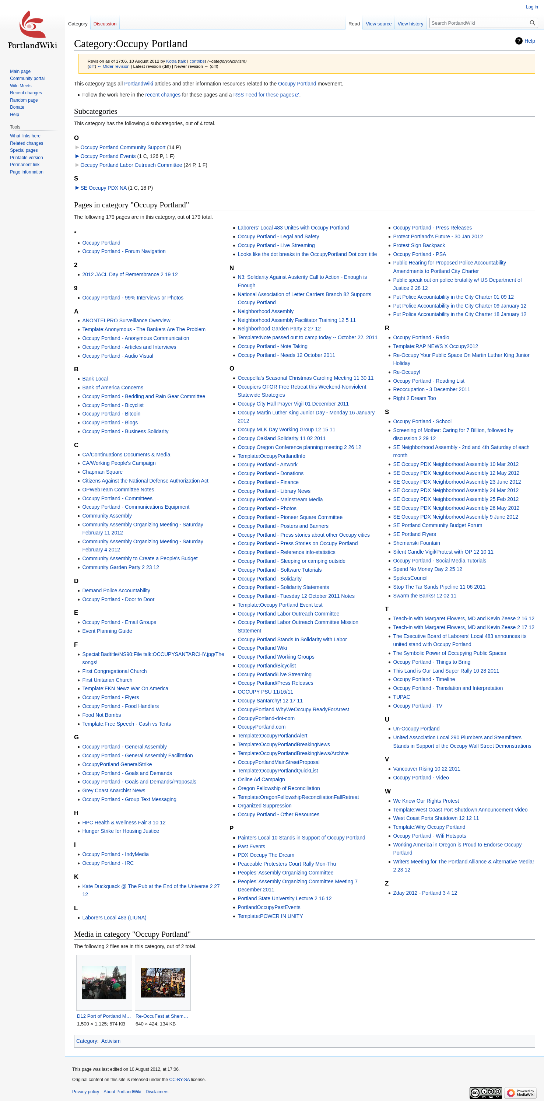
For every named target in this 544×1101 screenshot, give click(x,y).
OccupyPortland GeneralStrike (117, 764)
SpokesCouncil (410, 578)
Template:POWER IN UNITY (270, 916)
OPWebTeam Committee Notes (118, 489)
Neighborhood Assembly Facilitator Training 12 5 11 (297, 320)
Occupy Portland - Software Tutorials (280, 570)
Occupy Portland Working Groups (276, 657)
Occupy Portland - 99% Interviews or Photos (132, 298)
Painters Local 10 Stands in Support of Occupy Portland (301, 838)
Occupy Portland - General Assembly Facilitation (137, 755)
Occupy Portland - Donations (270, 473)
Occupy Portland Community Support (122, 147)
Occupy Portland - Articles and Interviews (129, 347)
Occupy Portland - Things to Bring (431, 662)
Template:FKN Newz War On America (125, 688)
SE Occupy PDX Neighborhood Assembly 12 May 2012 (456, 473)
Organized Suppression (264, 806)
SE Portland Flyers (414, 534)
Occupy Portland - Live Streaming (276, 245)
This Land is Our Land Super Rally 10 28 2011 (446, 671)
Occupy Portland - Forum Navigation (123, 251)
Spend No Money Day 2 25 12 (427, 569)
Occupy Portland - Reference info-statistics (286, 552)
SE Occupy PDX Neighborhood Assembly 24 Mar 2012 (456, 490)
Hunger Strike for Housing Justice (120, 831)
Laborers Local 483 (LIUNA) (114, 918)
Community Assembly (107, 516)
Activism (110, 1041)
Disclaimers (156, 1091)
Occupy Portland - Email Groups (119, 622)
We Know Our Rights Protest (426, 801)
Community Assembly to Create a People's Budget (139, 558)
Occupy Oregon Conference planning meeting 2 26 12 (299, 447)
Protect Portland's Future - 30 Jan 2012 (438, 236)
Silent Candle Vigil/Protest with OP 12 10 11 (443, 552)
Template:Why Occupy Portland (429, 827)
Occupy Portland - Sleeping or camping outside (291, 561)
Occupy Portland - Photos (267, 508)
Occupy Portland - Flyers (110, 697)
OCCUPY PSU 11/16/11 (265, 692)
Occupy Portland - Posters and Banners (283, 526)
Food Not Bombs (101, 715)
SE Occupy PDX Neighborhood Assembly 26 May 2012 (456, 508)
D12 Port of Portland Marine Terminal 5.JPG (104, 1016)
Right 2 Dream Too (414, 398)
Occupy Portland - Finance (268, 482)
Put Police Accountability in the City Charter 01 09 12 (453, 297)
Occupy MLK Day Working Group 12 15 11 (286, 429)
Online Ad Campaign (261, 779)
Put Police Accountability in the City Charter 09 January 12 (459, 306)
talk (182, 61)
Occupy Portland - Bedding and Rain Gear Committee (143, 396)
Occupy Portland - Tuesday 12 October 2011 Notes (296, 596)
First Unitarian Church (107, 680)
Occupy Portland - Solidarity (270, 579)
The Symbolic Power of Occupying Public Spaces (449, 653)
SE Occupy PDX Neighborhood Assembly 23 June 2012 (457, 482)
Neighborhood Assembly (266, 311)
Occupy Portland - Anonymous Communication (135, 338)
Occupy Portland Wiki (262, 648)
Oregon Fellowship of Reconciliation (279, 788)
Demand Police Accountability (116, 590)
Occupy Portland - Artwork (268, 464)
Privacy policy (85, 1091)
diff (92, 66)
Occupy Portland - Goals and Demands (127, 773)
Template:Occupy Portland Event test (280, 605)
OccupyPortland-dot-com (266, 718)
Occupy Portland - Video (421, 778)
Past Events (251, 846)
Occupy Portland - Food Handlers (120, 706)
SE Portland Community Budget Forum (437, 525)
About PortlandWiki (122, 1091)
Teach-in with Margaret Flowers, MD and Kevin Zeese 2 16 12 (463, 618)
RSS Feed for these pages (264, 95)
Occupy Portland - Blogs (110, 422)
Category (86, 1041)
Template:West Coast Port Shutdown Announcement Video (460, 810)
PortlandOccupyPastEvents (269, 907)
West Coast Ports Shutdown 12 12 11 (436, 818)
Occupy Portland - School (422, 421)
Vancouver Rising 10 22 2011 (426, 769)
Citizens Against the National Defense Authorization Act (145, 481)
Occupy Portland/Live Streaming (275, 674)
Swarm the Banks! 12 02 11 (424, 596)
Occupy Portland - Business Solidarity (125, 431)
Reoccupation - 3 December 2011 (431, 389)
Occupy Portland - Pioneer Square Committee (290, 517)
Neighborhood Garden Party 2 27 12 (279, 329)
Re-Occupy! (406, 372)
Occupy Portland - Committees (117, 498)
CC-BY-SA (179, 1079)
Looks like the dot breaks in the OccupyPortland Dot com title (307, 254)
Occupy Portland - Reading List (428, 381)
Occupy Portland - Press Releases (432, 228)
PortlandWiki (138, 84)
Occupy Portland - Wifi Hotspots (429, 836)
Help (529, 41)
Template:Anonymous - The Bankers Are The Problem (144, 329)
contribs (197, 61)
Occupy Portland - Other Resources (278, 814)
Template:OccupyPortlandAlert (272, 736)
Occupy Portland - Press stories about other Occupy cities (304, 535)
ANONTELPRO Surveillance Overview (126, 320)
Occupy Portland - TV (417, 706)
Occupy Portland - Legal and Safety (278, 236)
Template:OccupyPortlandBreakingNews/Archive (293, 753)
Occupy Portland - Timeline (424, 679)
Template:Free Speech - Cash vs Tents (126, 724)
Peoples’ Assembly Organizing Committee (285, 873)
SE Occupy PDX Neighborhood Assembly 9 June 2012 (455, 517)
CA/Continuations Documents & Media (126, 454)
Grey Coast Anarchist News (113, 790)
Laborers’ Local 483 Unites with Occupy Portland (293, 228)
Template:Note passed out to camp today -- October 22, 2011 (308, 337)
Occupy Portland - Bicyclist (113, 405)
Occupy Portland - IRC (108, 863)
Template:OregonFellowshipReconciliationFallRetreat (298, 797)
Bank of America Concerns (112, 387)
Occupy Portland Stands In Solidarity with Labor (292, 639)
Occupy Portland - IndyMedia (115, 854)
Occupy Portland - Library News (274, 491)
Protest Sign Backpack (419, 245)
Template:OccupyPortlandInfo (271, 456)
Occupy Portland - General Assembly (124, 747)
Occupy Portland (297, 84)
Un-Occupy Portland (416, 729)
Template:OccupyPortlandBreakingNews (284, 744)
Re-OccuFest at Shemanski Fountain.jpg (163, 1016)
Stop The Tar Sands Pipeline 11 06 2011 (439, 587)
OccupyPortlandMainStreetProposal (279, 762)
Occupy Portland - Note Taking (273, 346)
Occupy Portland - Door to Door (118, 599)
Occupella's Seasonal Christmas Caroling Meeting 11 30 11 (305, 378)
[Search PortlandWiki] (483, 23)
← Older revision (113, 66)
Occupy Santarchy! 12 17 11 (270, 701)
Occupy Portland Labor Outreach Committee (131, 165)
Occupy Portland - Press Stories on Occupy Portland (298, 543)
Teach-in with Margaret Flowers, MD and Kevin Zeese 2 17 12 (463, 627)
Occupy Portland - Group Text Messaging (129, 799)
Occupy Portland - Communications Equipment (135, 507)
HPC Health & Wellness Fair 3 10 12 (123, 822)
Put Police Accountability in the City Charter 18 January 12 (459, 314)
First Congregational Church (114, 671)
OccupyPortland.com (261, 727)
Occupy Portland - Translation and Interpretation (448, 688)
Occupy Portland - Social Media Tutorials (439, 561)
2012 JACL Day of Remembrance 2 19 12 (130, 274)
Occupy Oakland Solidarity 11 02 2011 (282, 438)
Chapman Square (102, 472)
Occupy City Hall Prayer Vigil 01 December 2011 (293, 404)
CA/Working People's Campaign (118, 463)
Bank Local (95, 379)
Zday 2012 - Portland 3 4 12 (425, 893)
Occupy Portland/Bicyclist (267, 666)
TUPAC (401, 697)
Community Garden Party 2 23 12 (120, 567)
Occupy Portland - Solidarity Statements (283, 587)
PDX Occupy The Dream (266, 855)
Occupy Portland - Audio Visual (117, 356)
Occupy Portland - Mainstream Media (280, 499)
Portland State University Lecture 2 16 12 (284, 898)
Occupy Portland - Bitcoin (111, 414)
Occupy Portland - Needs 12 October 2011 (286, 355)
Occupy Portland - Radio (421, 337)
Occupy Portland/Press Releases (275, 683)
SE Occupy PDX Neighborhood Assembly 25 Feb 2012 (456, 499)
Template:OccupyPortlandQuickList (278, 771)
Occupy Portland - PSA (419, 254)
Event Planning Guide (107, 631)
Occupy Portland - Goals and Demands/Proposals (139, 782)
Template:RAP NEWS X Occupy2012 (435, 346)
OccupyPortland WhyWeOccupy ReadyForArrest (293, 709)
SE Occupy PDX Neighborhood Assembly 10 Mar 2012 (456, 464)
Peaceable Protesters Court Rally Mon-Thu (287, 864)
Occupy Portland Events (108, 156)
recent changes (163, 95)
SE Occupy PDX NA (103, 188)
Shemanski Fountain (416, 543)
